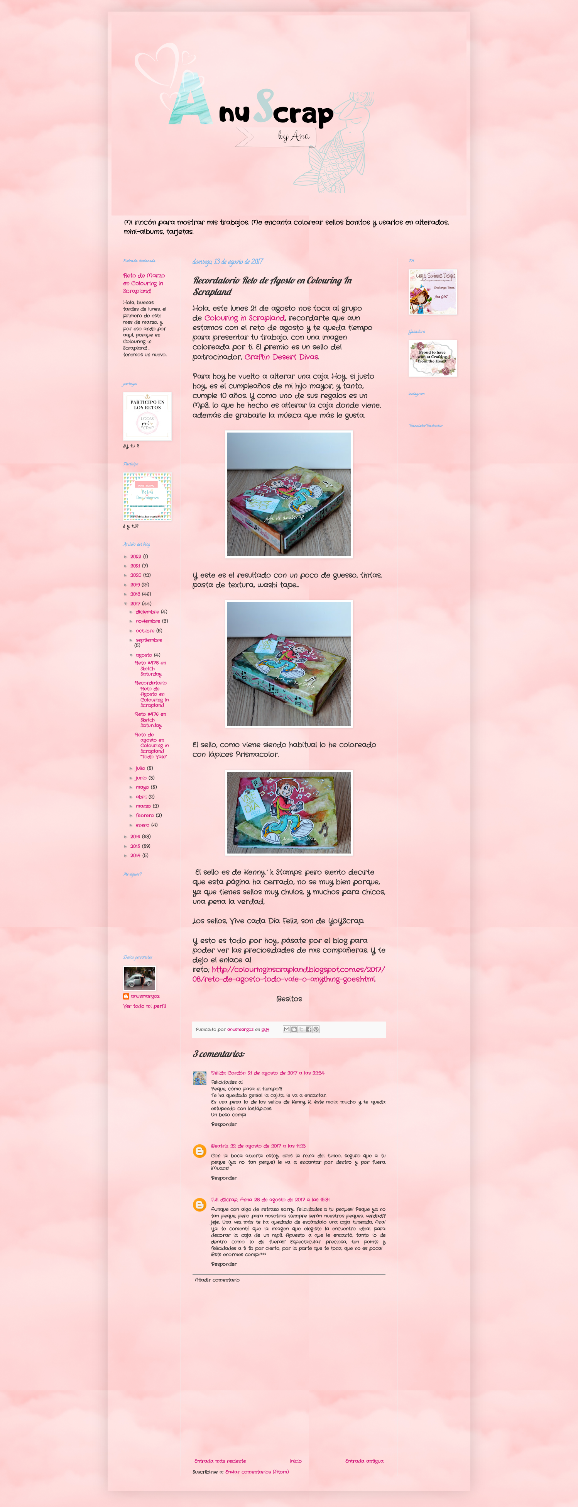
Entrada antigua (364, 1461)
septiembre (149, 640)
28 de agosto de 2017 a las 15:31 (292, 1199)
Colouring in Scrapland (244, 318)
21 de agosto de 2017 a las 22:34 (286, 1073)
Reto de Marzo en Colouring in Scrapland (144, 283)
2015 (136, 846)
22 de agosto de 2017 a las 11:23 (268, 1146)
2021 (136, 566)
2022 (136, 556)
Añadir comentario (217, 1280)
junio (142, 778)
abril (142, 797)
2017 (136, 604)
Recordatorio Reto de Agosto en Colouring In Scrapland (152, 694)
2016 (136, 836)
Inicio (296, 1461)
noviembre (149, 621)
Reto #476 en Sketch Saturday (150, 720)
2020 (136, 575)
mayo (143, 787)
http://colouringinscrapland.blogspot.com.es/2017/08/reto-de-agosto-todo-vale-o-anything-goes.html (289, 974)
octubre (146, 631)
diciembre (148, 612)
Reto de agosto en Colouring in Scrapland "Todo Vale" (152, 745)
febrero (146, 815)
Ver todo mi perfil (144, 1006)
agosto (145, 655)
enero (143, 825)
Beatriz (219, 1146)
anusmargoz (145, 996)
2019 (136, 585)
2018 (136, 594)
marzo (144, 806)
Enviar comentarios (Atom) (257, 1472)
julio (141, 768)
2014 (136, 855)
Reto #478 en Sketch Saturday (150, 668)
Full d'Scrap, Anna (231, 1199)
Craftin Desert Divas (281, 357)
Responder (224, 1124)
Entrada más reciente (220, 1461)
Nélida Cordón (228, 1073)
